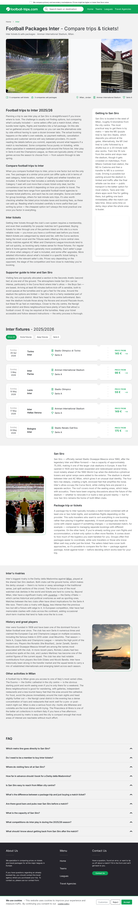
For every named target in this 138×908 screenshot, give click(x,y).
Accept (127, 902)
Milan (69, 578)
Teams (98, 9)
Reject (115, 902)
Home (90, 9)
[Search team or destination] (66, 9)
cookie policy (63, 904)
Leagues (108, 9)
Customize (103, 902)
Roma (46, 604)
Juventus (52, 595)
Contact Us (100, 873)
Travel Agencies (123, 9)
